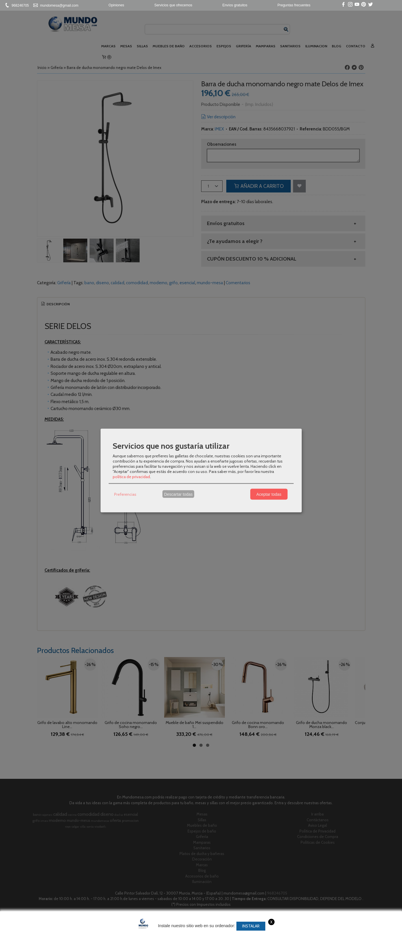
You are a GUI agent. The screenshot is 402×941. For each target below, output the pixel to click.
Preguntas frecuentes (293, 5)
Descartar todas (178, 494)
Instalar (251, 926)
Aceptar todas (268, 494)
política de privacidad (131, 476)
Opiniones (116, 5)
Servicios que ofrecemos (173, 5)
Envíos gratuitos (235, 5)
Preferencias (125, 494)
